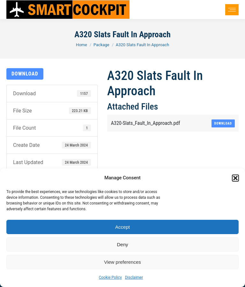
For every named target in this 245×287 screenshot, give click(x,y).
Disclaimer (134, 277)
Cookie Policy (110, 277)
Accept (122, 227)
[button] (235, 178)
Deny (122, 244)
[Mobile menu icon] (232, 9)
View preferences (122, 262)
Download (24, 74)
